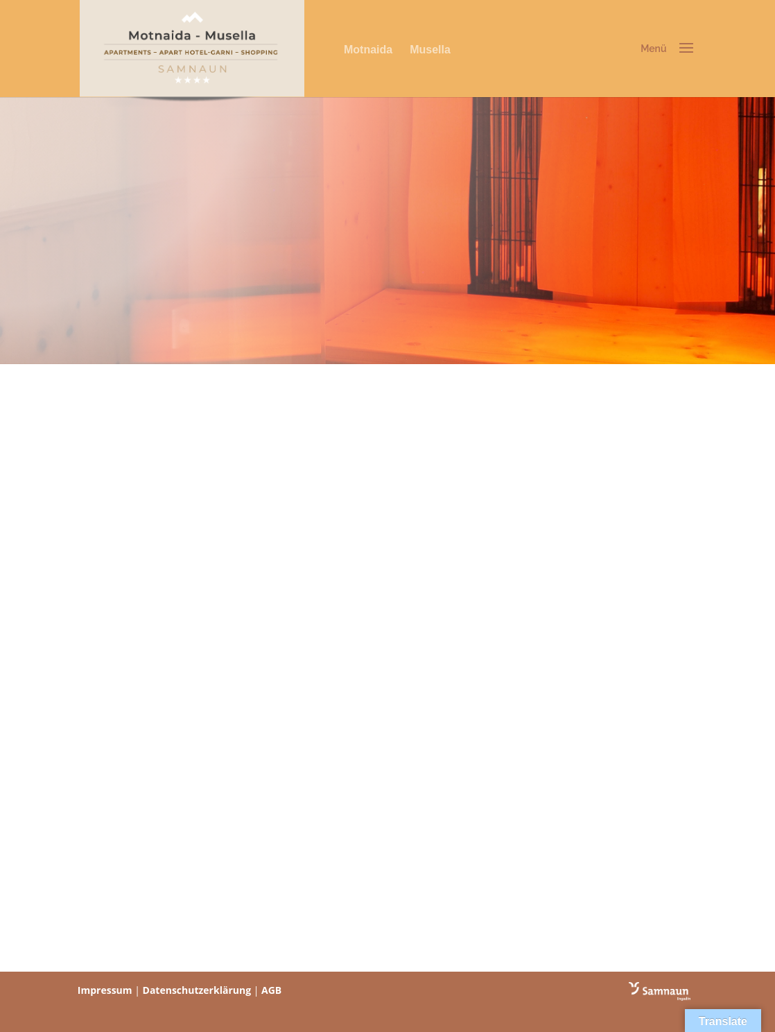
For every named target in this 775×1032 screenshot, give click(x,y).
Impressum (105, 990)
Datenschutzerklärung (197, 990)
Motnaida (368, 49)
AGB (271, 990)
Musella (430, 49)
